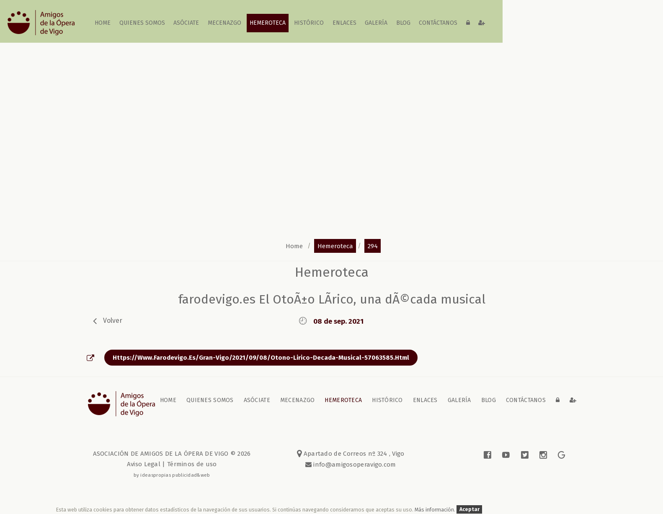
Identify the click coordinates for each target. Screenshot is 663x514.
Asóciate (186, 22)
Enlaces (344, 22)
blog (403, 22)
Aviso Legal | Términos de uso (172, 464)
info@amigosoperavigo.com (354, 464)
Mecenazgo (224, 22)
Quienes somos (142, 22)
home (103, 22)
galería (376, 22)
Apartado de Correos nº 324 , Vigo (351, 453)
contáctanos (438, 22)
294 (373, 245)
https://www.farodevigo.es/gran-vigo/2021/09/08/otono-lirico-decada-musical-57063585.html (261, 357)
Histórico (309, 22)
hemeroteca (335, 245)
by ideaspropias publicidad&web (172, 475)
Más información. (436, 509)
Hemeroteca (268, 22)
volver (112, 320)
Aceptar (469, 509)
